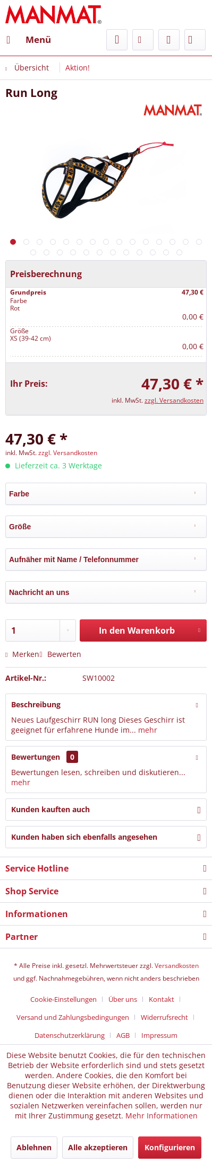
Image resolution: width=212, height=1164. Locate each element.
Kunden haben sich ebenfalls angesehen (84, 837)
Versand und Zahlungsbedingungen (72, 1017)
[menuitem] (28, 39)
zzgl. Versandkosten (174, 400)
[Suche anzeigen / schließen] (117, 39)
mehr (146, 730)
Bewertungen (35, 757)
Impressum (159, 1035)
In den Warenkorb (149, 629)
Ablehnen (34, 1147)
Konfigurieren (170, 1147)
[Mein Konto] (169, 39)
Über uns (122, 999)
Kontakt (161, 999)
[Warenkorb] (195, 39)
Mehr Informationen (161, 1115)
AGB (123, 1035)
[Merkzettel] (143, 39)
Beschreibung (36, 704)
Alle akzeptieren (98, 1147)
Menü (28, 38)
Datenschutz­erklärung (70, 1035)
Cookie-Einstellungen (63, 999)
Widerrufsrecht (164, 1017)
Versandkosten (177, 965)
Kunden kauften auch (50, 809)
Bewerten (60, 654)
